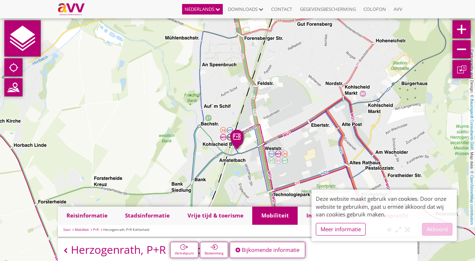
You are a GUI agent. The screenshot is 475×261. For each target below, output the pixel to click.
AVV (398, 9)
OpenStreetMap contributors (472, 200)
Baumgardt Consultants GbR (472, 124)
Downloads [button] (245, 9)
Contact (281, 9)
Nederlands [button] (202, 9)
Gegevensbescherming (328, 9)
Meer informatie (341, 229)
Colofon (374, 9)
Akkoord (437, 229)
